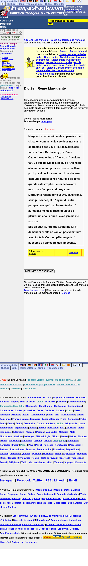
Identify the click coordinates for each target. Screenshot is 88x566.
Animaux (4, 401)
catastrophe (45, 184)
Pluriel (38, 445)
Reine (68, 152)
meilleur (75, 168)
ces (46, 146)
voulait (58, 232)
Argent (14, 401)
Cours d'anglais (44, 490)
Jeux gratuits (5, 97)
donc (54, 194)
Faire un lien (7, 70)
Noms (4, 440)
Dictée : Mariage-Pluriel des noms (65, 67)
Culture (11, 4)
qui (53, 216)
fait (30, 162)
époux (46, 216)
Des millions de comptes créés (8, 46)
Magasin (30, 432)
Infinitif (33, 427)
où (65, 205)
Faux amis (5, 419)
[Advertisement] (56, 325)
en (58, 168)
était (31, 178)
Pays (30, 445)
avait (68, 146)
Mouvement (6, 436)
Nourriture (14, 440)
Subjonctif (82, 453)
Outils (48, 4)
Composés (31, 406)
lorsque (52, 226)
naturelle (63, 178)
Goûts (18, 423)
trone (77, 194)
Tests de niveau (49, 458)
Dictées (64, 51)
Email (73, 480)
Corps (40, 410)
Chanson (62, 401)
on (37, 189)
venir (72, 232)
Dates (77, 410)
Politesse (48, 445)
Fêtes (3, 423)
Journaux (71, 427)
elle (70, 205)
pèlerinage (63, 237)
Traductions (77, 458)
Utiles (3, 27)
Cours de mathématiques (67, 490)
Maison (40, 432)
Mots (72, 432)
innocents (69, 242)
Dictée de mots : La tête (59, 62)
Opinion (38, 440)
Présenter (15, 453)
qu (47, 205)
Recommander (8, 67)
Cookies (74, 529)
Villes (49, 462)
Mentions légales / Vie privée (53, 529)
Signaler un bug (8, 69)
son (30, 221)
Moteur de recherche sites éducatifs (33, 503)
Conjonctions (75, 406)
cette (77, 178)
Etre (57, 414)
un (52, 205)
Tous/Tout (64, 458)
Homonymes (6, 427)
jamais (70, 216)
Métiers (56, 436)
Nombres (82, 436)
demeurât (49, 136)
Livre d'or (6, 63)
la (36, 152)
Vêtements (80, 462)
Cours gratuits (9, 365)
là (45, 226)
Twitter (38, 480)
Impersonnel (21, 427)
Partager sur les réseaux (24, 542)
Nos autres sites (6, 99)
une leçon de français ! (9, 89)
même (45, 210)
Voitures (58, 462)
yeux (52, 146)
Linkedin (60, 480)
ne (51, 232)
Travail (3, 462)
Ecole (50, 414)
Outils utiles (60, 503)
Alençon (62, 157)
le (58, 146)
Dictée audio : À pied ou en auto (58, 63)
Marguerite (35, 136)
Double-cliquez (46, 73)
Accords (47, 397)
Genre (10, 423)
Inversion (53, 427)
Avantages (6, 53)
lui (72, 226)
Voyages (69, 462)
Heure (82, 423)
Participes (73, 440)
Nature (72, 436)
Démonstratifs (38, 414)
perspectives (36, 205)
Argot (22, 401)
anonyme (46, 121)
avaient (75, 157)
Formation (73, 419)
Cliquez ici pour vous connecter (10, 38)
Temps (35, 458)
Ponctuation (61, 445)
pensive (71, 136)
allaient (33, 168)
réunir (45, 168)
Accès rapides (8, 59)
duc (49, 157)
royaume (64, 189)
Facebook (24, 480)
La (79, 136)
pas (38, 210)
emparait (49, 189)
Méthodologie (43, 436)
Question (36, 453)
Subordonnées (8, 458)
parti (31, 173)
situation (34, 141)
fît (76, 226)
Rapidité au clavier (51, 498)
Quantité (25, 453)
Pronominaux (17, 449)
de (44, 162)
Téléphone (14, 462)
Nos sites (59, 4)
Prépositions (72, 449)
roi (62, 146)
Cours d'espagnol (9, 494)
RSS (48, 480)
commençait (48, 141)
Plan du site (7, 65)
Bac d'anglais (75, 503)
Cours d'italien (27, 494)
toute (38, 237)
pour (53, 168)
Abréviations (34, 397)
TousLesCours (34, 4)
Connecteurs (6, 410)
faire (31, 152)
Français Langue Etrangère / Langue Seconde (35, 419)
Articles (31, 401)
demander (34, 232)
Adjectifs (57, 397)
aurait (32, 210)
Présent (4, 453)
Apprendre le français (36, 40)
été (77, 216)
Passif (15, 445)
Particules (5, 445)
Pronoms (30, 449)
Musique (18, 436)
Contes (18, 410)
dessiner (67, 141)
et (64, 136)
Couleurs (49, 410)
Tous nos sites (55, 368)
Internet (42, 427)
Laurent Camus (20, 516)
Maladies (63, 432)
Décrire (25, 414)
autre (71, 200)
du (59, 173)
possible (40, 173)
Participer (5, 23)
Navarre (75, 173)
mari (37, 221)
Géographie (71, 423)
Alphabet (80, 397)
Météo (64, 436)
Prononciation (44, 449)
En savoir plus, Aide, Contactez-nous (49, 516)
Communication (76, 401)
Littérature (18, 432)
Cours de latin (70, 498)
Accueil (4, 17)
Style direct (69, 453)
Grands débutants (46, 423)
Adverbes (69, 397)
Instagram (7, 480)
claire (77, 141)
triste (56, 210)
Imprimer (5, 61)
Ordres (47, 440)
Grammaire (29, 423)
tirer (63, 168)
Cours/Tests (6, 20)
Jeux (21, 4)
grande (32, 184)
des (59, 242)
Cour (48, 237)
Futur (83, 419)
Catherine (34, 157)
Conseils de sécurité (24, 520)
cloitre (59, 205)
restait (47, 194)
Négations (26, 440)
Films (63, 419)
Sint (40, 152)
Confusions (60, 406)
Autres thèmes (78, 51)
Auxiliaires (50, 401)
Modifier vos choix (10, 533)
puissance (41, 200)
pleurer (32, 216)
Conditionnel (45, 406)
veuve (62, 194)
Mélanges (29, 436)
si (43, 232)
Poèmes (4, 449)
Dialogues (5, 414)
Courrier (60, 410)
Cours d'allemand (46, 494)
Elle (30, 226)
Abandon (73, 252)
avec (31, 237)
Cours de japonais (31, 498)
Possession (75, 445)
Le (35, 162)
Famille (80, 414)
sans (71, 194)
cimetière (50, 242)
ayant (60, 200)
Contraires (29, 410)
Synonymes (24, 458)
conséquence (48, 178)
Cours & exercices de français (67, 40)
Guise (50, 162)
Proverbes (58, 449)
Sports (58, 453)
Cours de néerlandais (68, 494)
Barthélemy (52, 152)
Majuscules (51, 432)
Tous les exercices (34, 290)
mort (54, 173)
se (60, 141)
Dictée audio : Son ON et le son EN (55, 70)
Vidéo (24, 462)
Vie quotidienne (37, 462)
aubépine (34, 242)
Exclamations (68, 414)
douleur (65, 210)
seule (58, 136)
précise (36, 146)
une (37, 178)
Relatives (48, 453)
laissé (75, 146)
